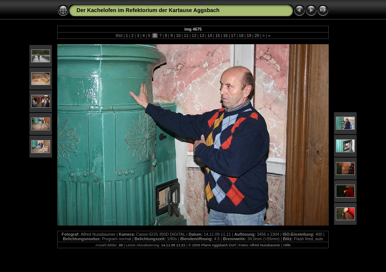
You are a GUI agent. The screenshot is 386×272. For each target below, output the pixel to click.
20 (256, 35)
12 (194, 35)
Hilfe (287, 245)
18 (241, 35)
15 (217, 35)
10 (178, 35)
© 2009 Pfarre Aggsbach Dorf (212, 245)
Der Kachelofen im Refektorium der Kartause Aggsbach (148, 10)
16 (225, 35)
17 (233, 35)
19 (248, 35)
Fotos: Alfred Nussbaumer (259, 245)
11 (186, 35)
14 (209, 35)
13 (201, 35)
